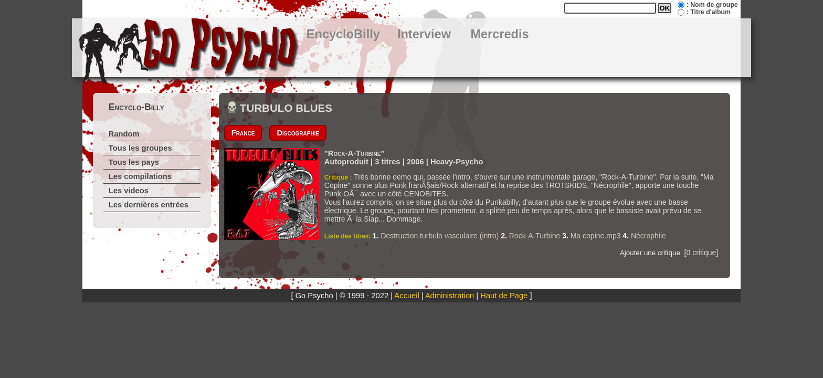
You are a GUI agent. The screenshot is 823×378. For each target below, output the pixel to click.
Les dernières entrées (148, 205)
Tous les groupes (140, 148)
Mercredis (499, 34)
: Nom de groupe (712, 4)
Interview (424, 34)
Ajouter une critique (650, 253)
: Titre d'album (709, 12)
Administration (449, 295)
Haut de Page (503, 295)
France (243, 133)
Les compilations (140, 176)
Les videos (129, 190)
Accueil (406, 295)
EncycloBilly (343, 34)
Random (124, 134)
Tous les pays (134, 162)
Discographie (298, 133)
